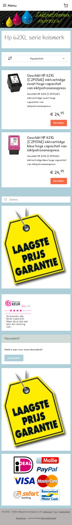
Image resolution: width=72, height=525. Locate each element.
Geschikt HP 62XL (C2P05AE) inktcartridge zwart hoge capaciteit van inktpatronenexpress (46, 81)
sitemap (47, 511)
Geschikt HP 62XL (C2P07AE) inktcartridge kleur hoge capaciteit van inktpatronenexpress (47, 144)
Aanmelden (13, 358)
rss (55, 511)
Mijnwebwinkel (48, 518)
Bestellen (59, 122)
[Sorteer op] (36, 58)
